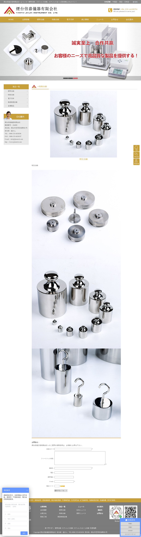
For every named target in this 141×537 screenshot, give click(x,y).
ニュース (99, 19)
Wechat (136, 155)
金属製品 (11, 106)
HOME (11, 19)
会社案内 (129, 19)
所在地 (136, 161)
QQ (136, 148)
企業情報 (25, 19)
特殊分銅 (55, 19)
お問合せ (114, 19)
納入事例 (85, 19)
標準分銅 (40, 19)
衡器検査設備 (12, 102)
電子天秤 (70, 19)
